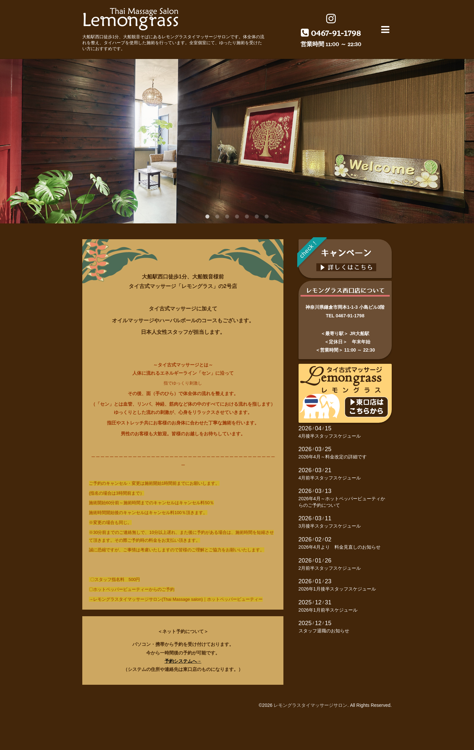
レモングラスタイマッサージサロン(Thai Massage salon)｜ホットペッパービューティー (178, 599)
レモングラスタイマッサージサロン (310, 705)
